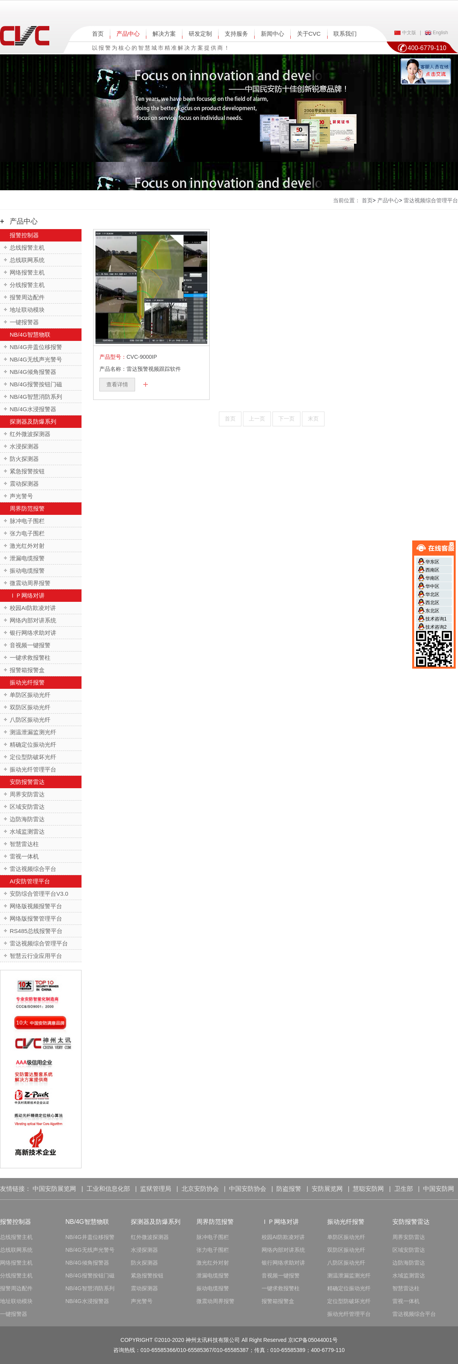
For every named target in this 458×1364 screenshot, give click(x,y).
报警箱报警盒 (27, 670)
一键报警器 (24, 322)
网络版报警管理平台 (36, 918)
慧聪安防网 (368, 1188)
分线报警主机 (27, 284)
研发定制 (200, 33)
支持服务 (236, 33)
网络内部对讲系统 (33, 620)
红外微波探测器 (30, 434)
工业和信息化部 (108, 1188)
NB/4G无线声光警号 (36, 359)
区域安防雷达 (27, 806)
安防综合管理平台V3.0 (39, 893)
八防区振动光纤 (30, 719)
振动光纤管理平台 (33, 769)
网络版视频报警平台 (36, 906)
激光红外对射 (27, 545)
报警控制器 (24, 235)
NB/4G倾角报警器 (33, 371)
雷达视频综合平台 (33, 868)
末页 (313, 418)
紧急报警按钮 (27, 471)
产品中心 (128, 33)
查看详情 (117, 384)
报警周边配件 (27, 297)
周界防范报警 (27, 508)
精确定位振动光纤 (33, 744)
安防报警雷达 (27, 781)
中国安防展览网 (54, 1188)
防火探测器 (24, 458)
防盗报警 (288, 1188)
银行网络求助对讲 (33, 632)
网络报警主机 (27, 272)
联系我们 (345, 33)
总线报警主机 (27, 247)
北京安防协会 (200, 1188)
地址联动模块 (27, 309)
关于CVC (309, 33)
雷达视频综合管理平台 (39, 943)
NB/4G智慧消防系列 (36, 396)
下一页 (286, 418)
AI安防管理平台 (30, 881)
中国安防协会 (247, 1188)
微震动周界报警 (30, 583)
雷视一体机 (24, 856)
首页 (98, 33)
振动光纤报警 (27, 682)
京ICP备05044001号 (313, 1340)
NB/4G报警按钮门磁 (36, 384)
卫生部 (403, 1188)
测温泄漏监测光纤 (33, 732)
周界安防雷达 (27, 794)
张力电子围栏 (27, 533)
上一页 (257, 418)
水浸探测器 (24, 446)
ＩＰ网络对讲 (27, 595)
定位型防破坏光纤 (33, 757)
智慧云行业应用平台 (36, 955)
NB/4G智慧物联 (30, 334)
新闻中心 (272, 33)
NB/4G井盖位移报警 (36, 347)
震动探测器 (24, 483)
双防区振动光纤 (30, 707)
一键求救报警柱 (30, 657)
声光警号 (21, 496)
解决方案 (164, 33)
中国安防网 (438, 1188)
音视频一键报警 (30, 645)
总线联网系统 (27, 260)
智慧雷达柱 (24, 844)
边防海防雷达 (27, 819)
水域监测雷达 (27, 831)
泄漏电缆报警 (27, 558)
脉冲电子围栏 (27, 521)
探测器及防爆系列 (33, 421)
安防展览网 (327, 1188)
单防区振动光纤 (30, 695)
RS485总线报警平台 (36, 931)
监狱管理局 (155, 1188)
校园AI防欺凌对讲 (33, 608)
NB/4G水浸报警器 (33, 409)
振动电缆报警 (27, 570)
